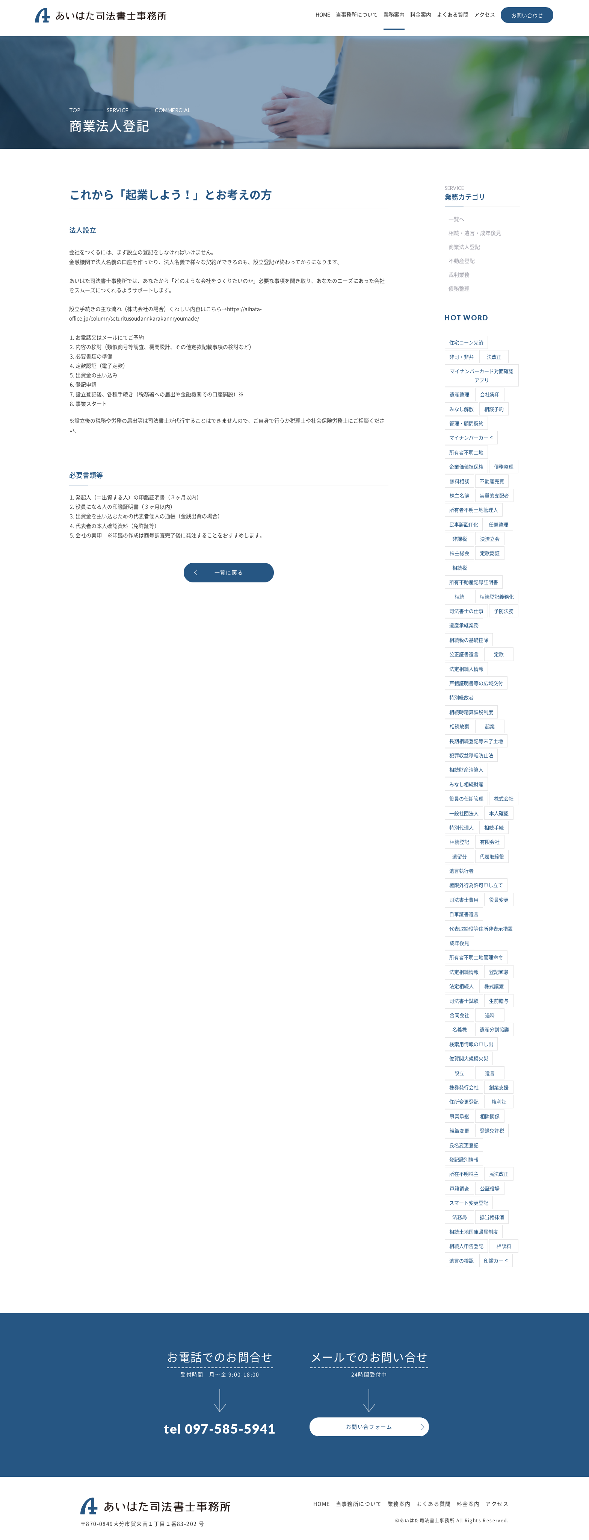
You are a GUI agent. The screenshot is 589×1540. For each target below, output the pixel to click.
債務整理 (459, 288)
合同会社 (459, 1015)
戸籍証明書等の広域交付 (476, 683)
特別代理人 (461, 827)
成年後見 (459, 943)
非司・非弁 (461, 357)
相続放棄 (459, 726)
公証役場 (490, 1188)
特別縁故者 (461, 697)
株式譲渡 (494, 986)
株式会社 (503, 798)
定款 (499, 654)
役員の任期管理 (466, 798)
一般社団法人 (464, 813)
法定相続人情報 (466, 669)
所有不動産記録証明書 (473, 582)
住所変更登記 (464, 1101)
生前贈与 (499, 1001)
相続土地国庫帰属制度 (473, 1231)
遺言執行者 (461, 871)
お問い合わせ (527, 15)
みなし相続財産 (466, 784)
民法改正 (499, 1174)
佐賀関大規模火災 (468, 1058)
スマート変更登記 (468, 1202)
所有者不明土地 (466, 452)
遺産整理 (459, 394)
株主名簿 (459, 495)
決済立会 (490, 539)
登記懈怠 (499, 972)
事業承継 (459, 1116)
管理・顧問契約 (466, 423)
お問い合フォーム (369, 1426)
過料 (490, 1015)
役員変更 (499, 899)
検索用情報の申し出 (471, 1044)
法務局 (459, 1217)
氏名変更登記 (464, 1145)
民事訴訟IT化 (463, 524)
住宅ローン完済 (466, 342)
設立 (459, 1073)
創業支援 (499, 1087)
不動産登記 (462, 261)
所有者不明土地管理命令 (476, 957)
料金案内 (420, 14)
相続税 (459, 567)
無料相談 (459, 481)
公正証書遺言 (464, 654)
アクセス (484, 14)
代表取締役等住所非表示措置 (481, 928)
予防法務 (503, 611)
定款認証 (490, 553)
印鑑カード (496, 1260)
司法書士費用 (464, 899)
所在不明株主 (464, 1174)
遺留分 (459, 856)
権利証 (499, 1101)
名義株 (459, 1029)
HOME (323, 14)
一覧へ (456, 219)
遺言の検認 (461, 1260)
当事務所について (357, 14)
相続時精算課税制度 (471, 712)
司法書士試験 (464, 1001)
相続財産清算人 (466, 769)
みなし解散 (461, 409)
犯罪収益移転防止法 (471, 755)
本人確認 (499, 813)
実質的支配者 (494, 495)
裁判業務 (459, 274)
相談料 (504, 1246)
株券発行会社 (464, 1087)
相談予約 (494, 409)
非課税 (459, 539)
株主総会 (459, 553)
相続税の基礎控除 (468, 640)
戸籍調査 (459, 1188)
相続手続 (494, 827)
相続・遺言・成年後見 (475, 233)
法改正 (494, 357)
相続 (459, 596)
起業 (490, 726)
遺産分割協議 (494, 1029)
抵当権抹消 (492, 1217)
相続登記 (459, 842)
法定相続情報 (464, 972)
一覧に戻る (228, 572)
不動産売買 (492, 481)
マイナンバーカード (471, 437)
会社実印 (490, 394)
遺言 (490, 1073)
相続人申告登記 (466, 1246)
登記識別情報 (464, 1159)
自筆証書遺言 (464, 914)
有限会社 (490, 842)
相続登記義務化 (497, 596)
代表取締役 (492, 856)
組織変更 (459, 1130)
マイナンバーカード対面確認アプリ (481, 375)
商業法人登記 (464, 247)
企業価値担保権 (466, 466)
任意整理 (498, 524)
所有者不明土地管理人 (473, 510)
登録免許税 (492, 1130)
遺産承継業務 (464, 625)
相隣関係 (490, 1116)
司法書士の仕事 (466, 611)
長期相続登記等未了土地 (476, 741)
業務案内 (394, 14)
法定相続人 (461, 986)
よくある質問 (452, 14)
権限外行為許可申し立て (476, 885)
